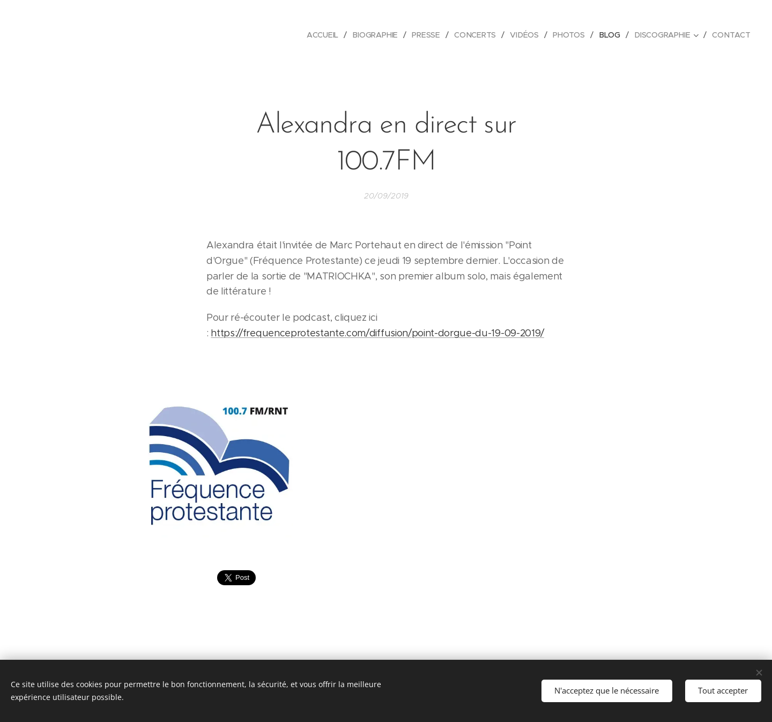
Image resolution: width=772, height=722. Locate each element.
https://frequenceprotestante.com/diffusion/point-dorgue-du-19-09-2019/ (377, 333)
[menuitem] (326, 34)
